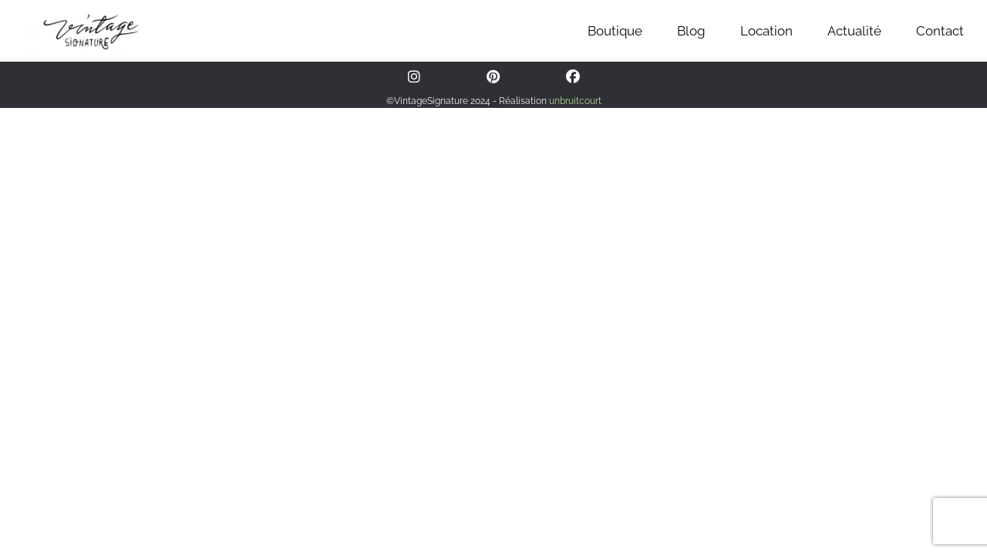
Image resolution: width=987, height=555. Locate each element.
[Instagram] (414, 77)
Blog (691, 31)
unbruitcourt (575, 101)
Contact (940, 31)
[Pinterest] (493, 77)
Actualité (854, 31)
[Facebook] (573, 77)
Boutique (615, 31)
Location (766, 31)
